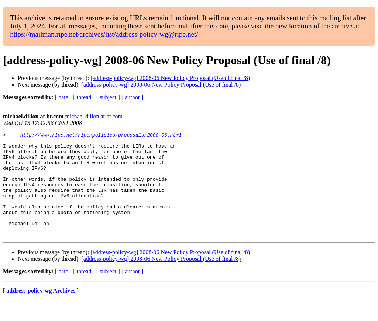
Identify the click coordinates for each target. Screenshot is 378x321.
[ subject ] (108, 97)
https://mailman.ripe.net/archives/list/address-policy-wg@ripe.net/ (104, 34)
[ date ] (63, 97)
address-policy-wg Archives (40, 311)
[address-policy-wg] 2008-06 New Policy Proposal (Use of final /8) (170, 78)
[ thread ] (84, 97)
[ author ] (132, 97)
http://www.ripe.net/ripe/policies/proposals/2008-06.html (101, 135)
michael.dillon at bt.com (94, 116)
